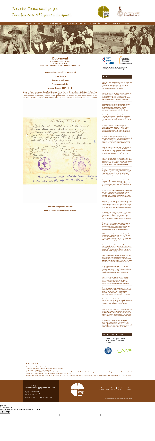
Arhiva (126, 23)
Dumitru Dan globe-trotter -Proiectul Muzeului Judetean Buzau (116, 340)
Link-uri (107, 23)
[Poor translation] (7, 412)
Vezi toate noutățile (125, 77)
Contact (116, 23)
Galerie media (71, 23)
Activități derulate (55, 23)
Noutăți (83, 23)
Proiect (41, 23)
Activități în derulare (124, 388)
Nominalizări (95, 23)
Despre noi (30, 23)
